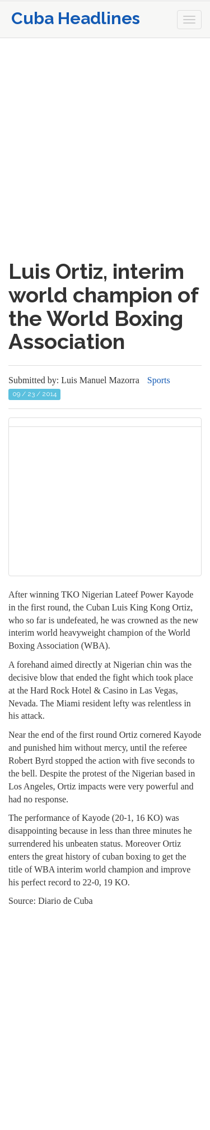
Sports (158, 380)
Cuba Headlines (75, 18)
